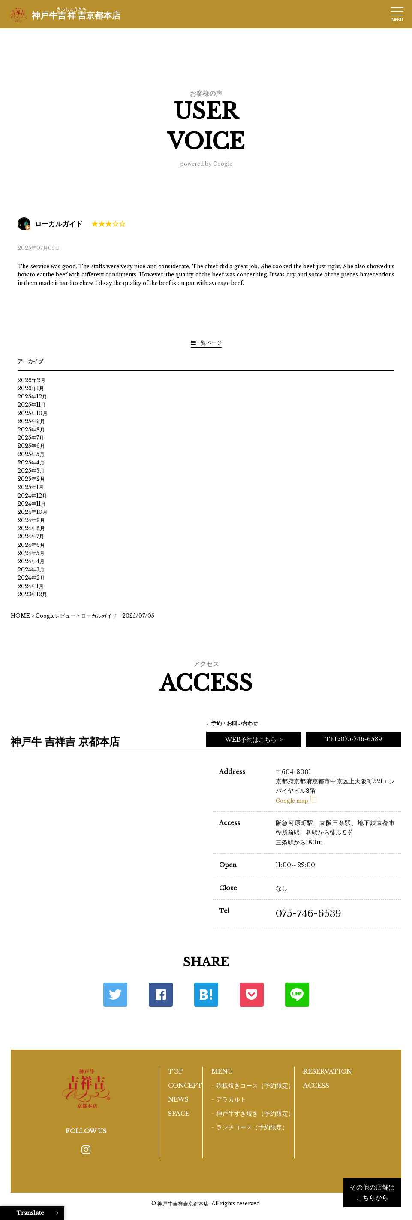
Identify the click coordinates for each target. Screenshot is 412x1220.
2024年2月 (31, 577)
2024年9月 (31, 520)
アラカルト (231, 1099)
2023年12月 (32, 594)
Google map (296, 801)
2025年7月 (31, 437)
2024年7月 (31, 536)
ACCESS (316, 1086)
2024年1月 (31, 586)
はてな (206, 995)
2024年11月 (32, 504)
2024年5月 (31, 553)
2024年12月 (32, 495)
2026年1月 (31, 388)
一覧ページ (206, 343)
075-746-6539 (308, 914)
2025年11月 (32, 404)
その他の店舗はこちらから (372, 1192)
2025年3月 (31, 470)
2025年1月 (31, 487)
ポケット (252, 995)
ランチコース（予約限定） (252, 1127)
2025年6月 (31, 446)
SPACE (178, 1113)
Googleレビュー (55, 616)
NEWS (178, 1099)
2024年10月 (33, 512)
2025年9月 (31, 421)
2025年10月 (33, 413)
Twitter (115, 995)
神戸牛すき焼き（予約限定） (255, 1113)
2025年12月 (32, 396)
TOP (175, 1071)
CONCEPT (185, 1086)
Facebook (161, 995)
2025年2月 (31, 479)
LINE (297, 995)
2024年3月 (31, 569)
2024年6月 (31, 545)
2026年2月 (31, 380)
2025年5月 (31, 454)
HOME (20, 616)
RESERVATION (327, 1071)
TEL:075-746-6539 (353, 739)
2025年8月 (31, 429)
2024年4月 (31, 561)
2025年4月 (31, 462)
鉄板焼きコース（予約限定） (255, 1086)
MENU (222, 1071)
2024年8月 (31, 528)
